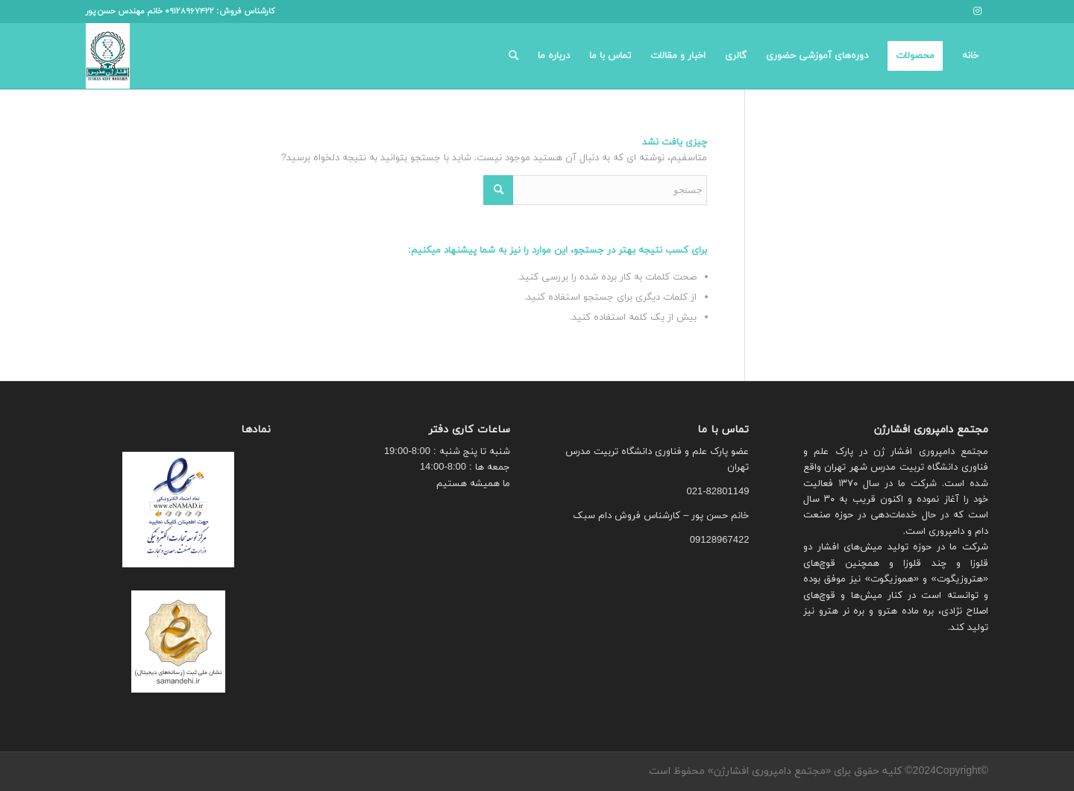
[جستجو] (513, 56)
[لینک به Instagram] (977, 11)
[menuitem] (970, 56)
